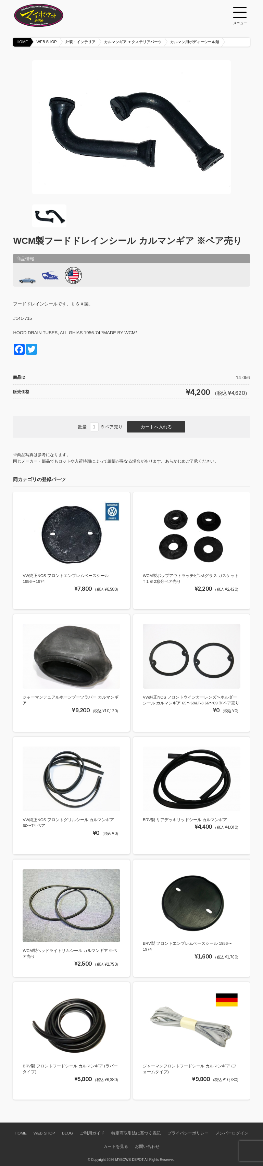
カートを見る (115, 1146)
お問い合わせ (147, 1146)
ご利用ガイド (92, 1133)
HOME (22, 42)
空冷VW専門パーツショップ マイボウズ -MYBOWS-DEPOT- (47, 15)
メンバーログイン (231, 1133)
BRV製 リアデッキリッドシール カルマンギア (185, 819)
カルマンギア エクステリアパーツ (133, 42)
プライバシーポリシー (188, 1133)
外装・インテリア (80, 42)
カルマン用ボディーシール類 (194, 42)
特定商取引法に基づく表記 (136, 1133)
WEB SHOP (46, 42)
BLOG (67, 1133)
